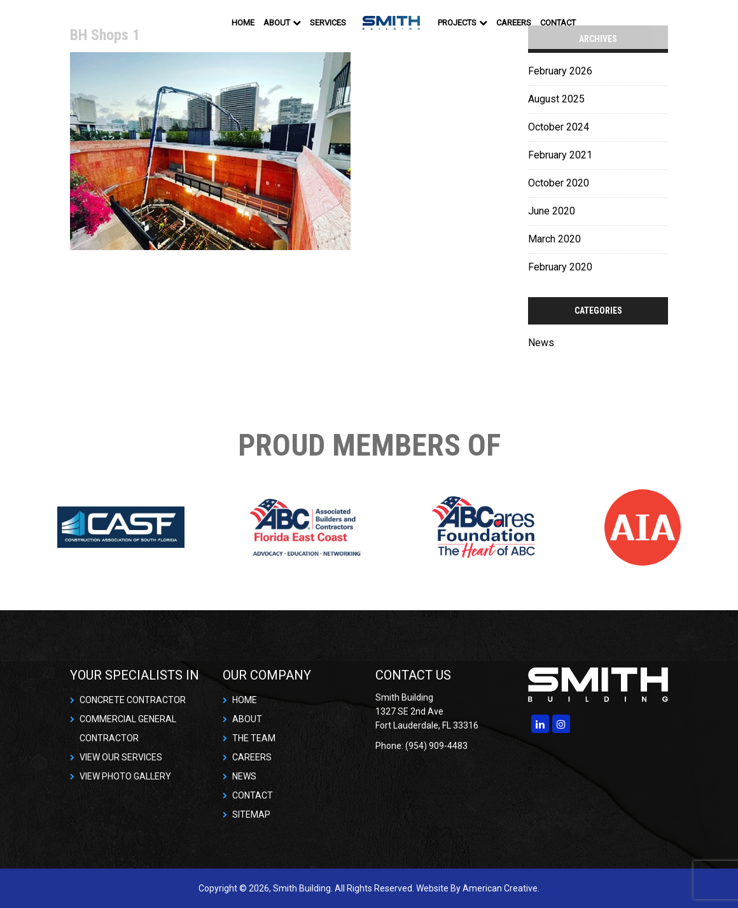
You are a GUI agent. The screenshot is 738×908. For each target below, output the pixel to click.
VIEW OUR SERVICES (121, 757)
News (541, 343)
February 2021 (560, 155)
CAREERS (252, 757)
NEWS (244, 776)
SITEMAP (251, 814)
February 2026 (560, 71)
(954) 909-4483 (436, 746)
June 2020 (551, 211)
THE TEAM (253, 738)
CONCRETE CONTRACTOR (133, 700)
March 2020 (554, 239)
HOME (244, 700)
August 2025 (556, 99)
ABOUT (247, 719)
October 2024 (558, 127)
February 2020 (560, 267)
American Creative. (501, 888)
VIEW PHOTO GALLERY (125, 776)
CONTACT (252, 795)
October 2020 (558, 183)
